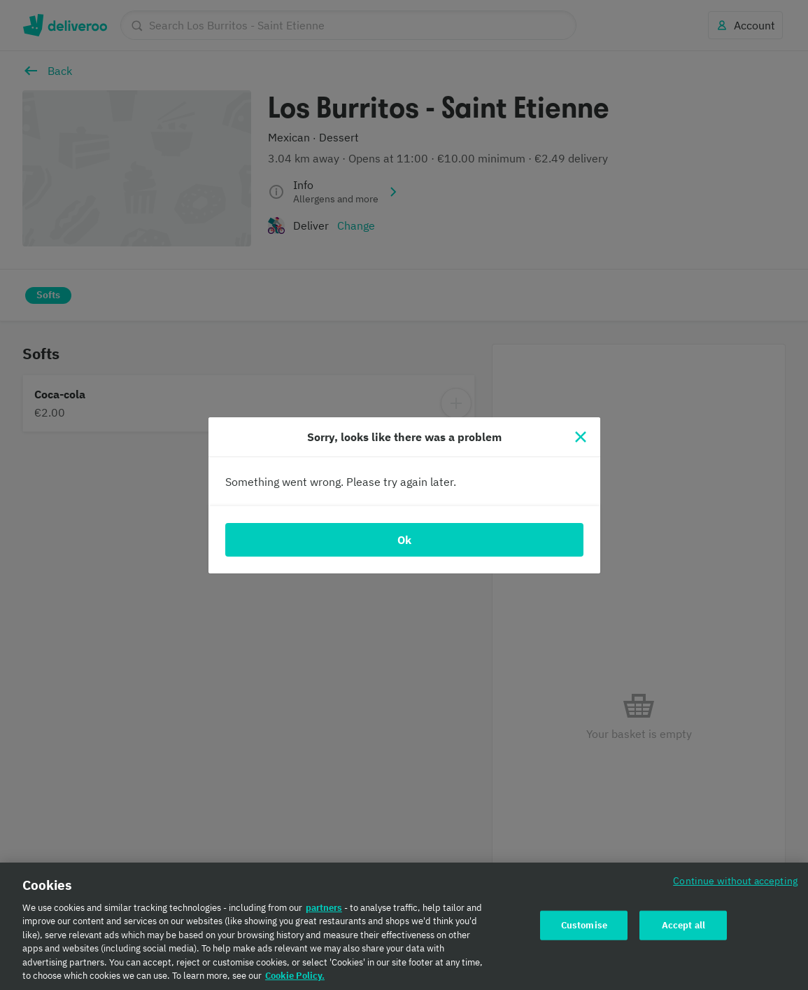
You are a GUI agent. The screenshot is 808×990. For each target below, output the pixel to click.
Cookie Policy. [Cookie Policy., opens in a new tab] (295, 976)
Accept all (683, 925)
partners (324, 908)
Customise (584, 925)
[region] (404, 926)
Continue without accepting (735, 880)
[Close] (580, 436)
